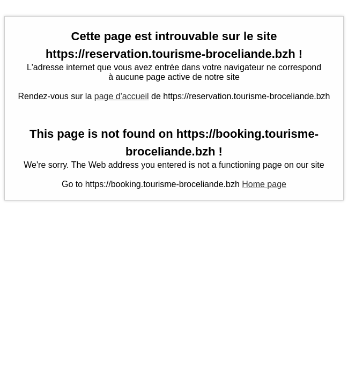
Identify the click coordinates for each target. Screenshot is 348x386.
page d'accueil (121, 96)
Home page (264, 184)
